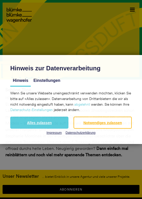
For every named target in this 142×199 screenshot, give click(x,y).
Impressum (54, 133)
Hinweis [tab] (20, 80)
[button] (39, 123)
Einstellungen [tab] (46, 80)
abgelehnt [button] (82, 104)
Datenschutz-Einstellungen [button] (31, 110)
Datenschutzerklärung (81, 133)
